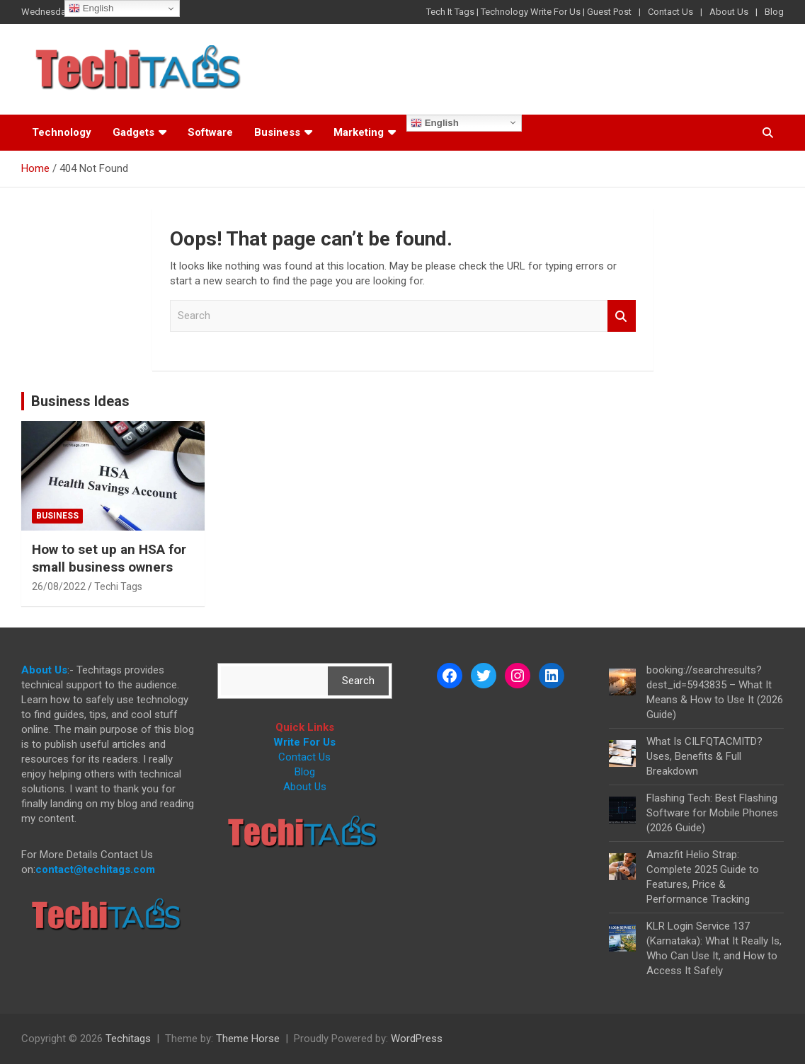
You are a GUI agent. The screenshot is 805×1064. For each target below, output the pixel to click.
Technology (61, 132)
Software (210, 132)
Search (621, 316)
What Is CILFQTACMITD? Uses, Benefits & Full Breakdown (704, 756)
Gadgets (133, 132)
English (435, 123)
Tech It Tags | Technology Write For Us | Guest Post (529, 11)
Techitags (128, 1038)
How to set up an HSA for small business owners (109, 558)
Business (277, 132)
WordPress (417, 1038)
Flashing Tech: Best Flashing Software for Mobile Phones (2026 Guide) (712, 813)
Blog (774, 11)
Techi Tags (118, 586)
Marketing (358, 132)
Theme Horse (248, 1038)
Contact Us (670, 11)
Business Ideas (80, 401)
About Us (728, 11)
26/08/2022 (59, 586)
